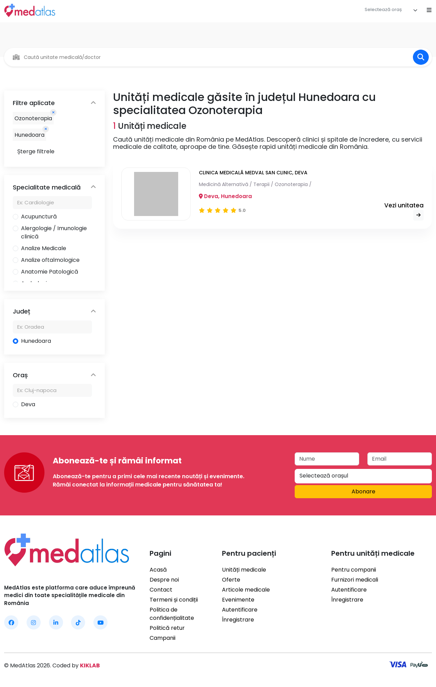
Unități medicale (244, 570)
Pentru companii (353, 570)
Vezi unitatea (404, 211)
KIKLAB (90, 665)
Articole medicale (246, 590)
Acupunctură (39, 217)
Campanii (162, 638)
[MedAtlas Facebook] (11, 622)
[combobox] (391, 10)
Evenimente (238, 600)
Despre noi (164, 580)
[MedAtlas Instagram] (34, 622)
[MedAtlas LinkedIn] (56, 622)
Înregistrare (238, 620)
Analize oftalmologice (50, 260)
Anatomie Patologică (49, 272)
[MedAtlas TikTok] (78, 622)
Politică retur (167, 628)
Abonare (363, 491)
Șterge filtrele (35, 151)
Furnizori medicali (354, 580)
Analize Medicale (43, 248)
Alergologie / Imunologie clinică (54, 232)
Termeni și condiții (174, 600)
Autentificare (239, 610)
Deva (28, 404)
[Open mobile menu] (429, 10)
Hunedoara (36, 341)
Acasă (158, 570)
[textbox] (383, 9)
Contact (161, 590)
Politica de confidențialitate (172, 614)
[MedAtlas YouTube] (100, 622)
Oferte (231, 580)
